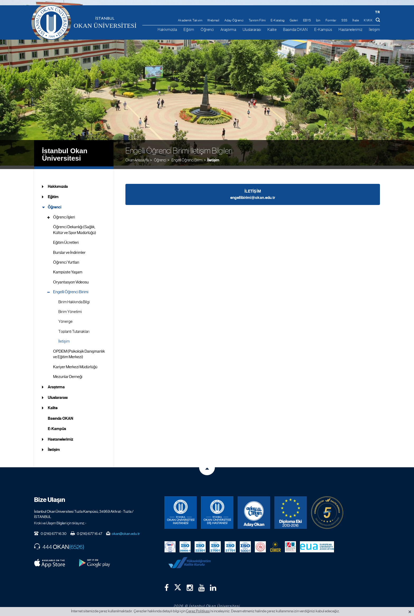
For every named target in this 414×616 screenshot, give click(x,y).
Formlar (331, 20)
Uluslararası (252, 29)
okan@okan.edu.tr (126, 530)
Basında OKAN (295, 29)
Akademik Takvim (190, 20)
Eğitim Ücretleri (66, 239)
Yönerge (65, 318)
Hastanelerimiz (350, 29)
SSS (344, 20)
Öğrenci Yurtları (66, 259)
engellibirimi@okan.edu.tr (252, 194)
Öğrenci (207, 29)
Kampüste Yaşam (67, 269)
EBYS (307, 20)
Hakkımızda (167, 29)
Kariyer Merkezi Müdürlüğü (75, 363)
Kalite (271, 29)
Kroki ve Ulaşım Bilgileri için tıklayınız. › (60, 519)
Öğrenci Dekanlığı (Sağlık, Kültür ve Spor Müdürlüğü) (74, 226)
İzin (318, 20)
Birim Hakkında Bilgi (74, 298)
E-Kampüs (323, 29)
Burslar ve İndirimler (69, 249)
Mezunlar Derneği (67, 373)
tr (377, 12)
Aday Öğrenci (234, 20)
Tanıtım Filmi (257, 20)
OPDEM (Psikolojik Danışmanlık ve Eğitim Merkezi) (79, 351)
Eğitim (189, 29)
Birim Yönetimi (70, 308)
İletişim (374, 29)
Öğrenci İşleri (64, 213)
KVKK (368, 20)
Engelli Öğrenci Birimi (70, 288)
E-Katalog (278, 20)
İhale (355, 20)
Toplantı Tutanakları (74, 328)
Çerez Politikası (198, 611)
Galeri (294, 20)
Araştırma (228, 29)
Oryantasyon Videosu (71, 278)
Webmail (213, 20)
